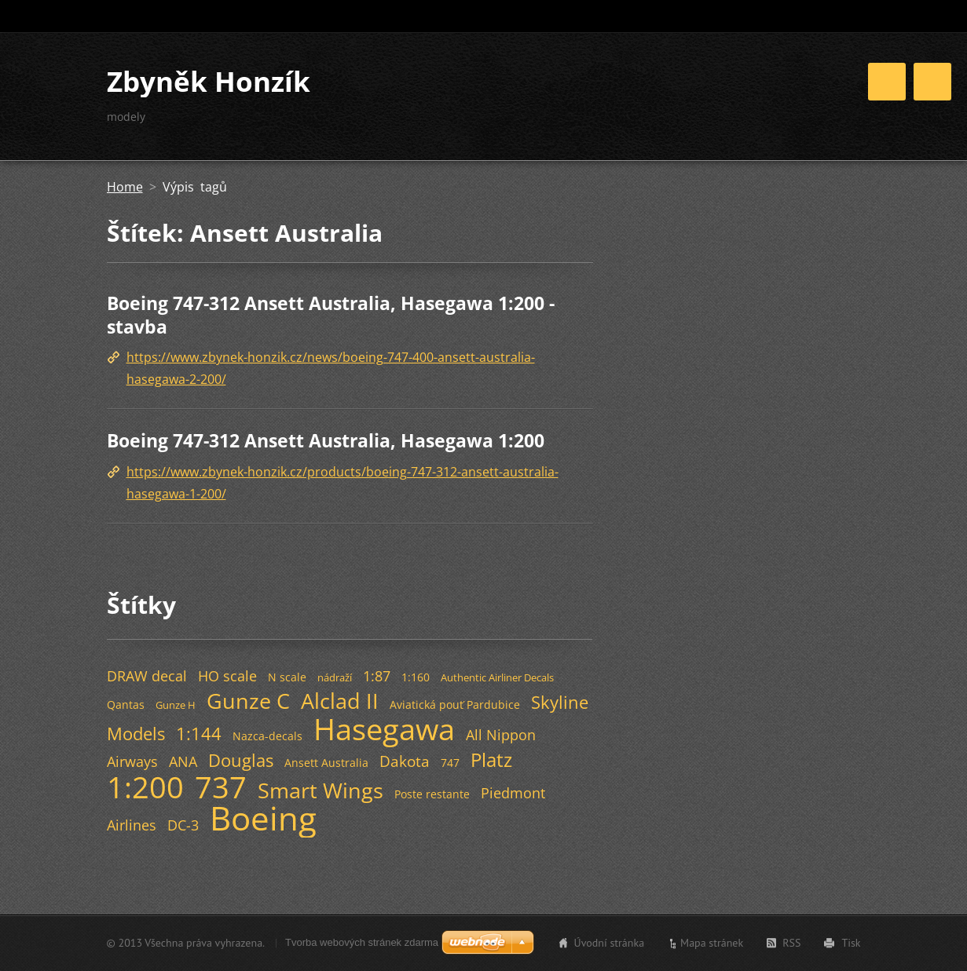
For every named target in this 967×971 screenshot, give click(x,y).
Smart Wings (320, 790)
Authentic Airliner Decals (497, 677)
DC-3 (183, 825)
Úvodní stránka (609, 943)
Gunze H (176, 705)
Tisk (850, 943)
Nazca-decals (267, 735)
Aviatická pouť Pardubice (455, 704)
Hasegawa (384, 728)
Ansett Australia (326, 762)
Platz (491, 759)
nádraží (334, 677)
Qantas (126, 704)
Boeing (263, 818)
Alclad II (340, 700)
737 (221, 786)
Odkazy (824, 92)
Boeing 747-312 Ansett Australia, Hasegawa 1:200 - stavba (331, 314)
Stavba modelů (640, 92)
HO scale (227, 675)
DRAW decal (147, 675)
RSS (791, 943)
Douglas (240, 760)
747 (450, 762)
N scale (287, 677)
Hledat (847, 16)
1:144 (199, 733)
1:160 (415, 677)
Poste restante (432, 794)
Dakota (404, 761)
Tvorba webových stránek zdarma (361, 942)
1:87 (376, 675)
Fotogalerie (742, 92)
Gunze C (248, 700)
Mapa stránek (711, 943)
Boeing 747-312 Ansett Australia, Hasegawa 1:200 (325, 440)
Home (552, 92)
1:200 (145, 786)
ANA (183, 761)
